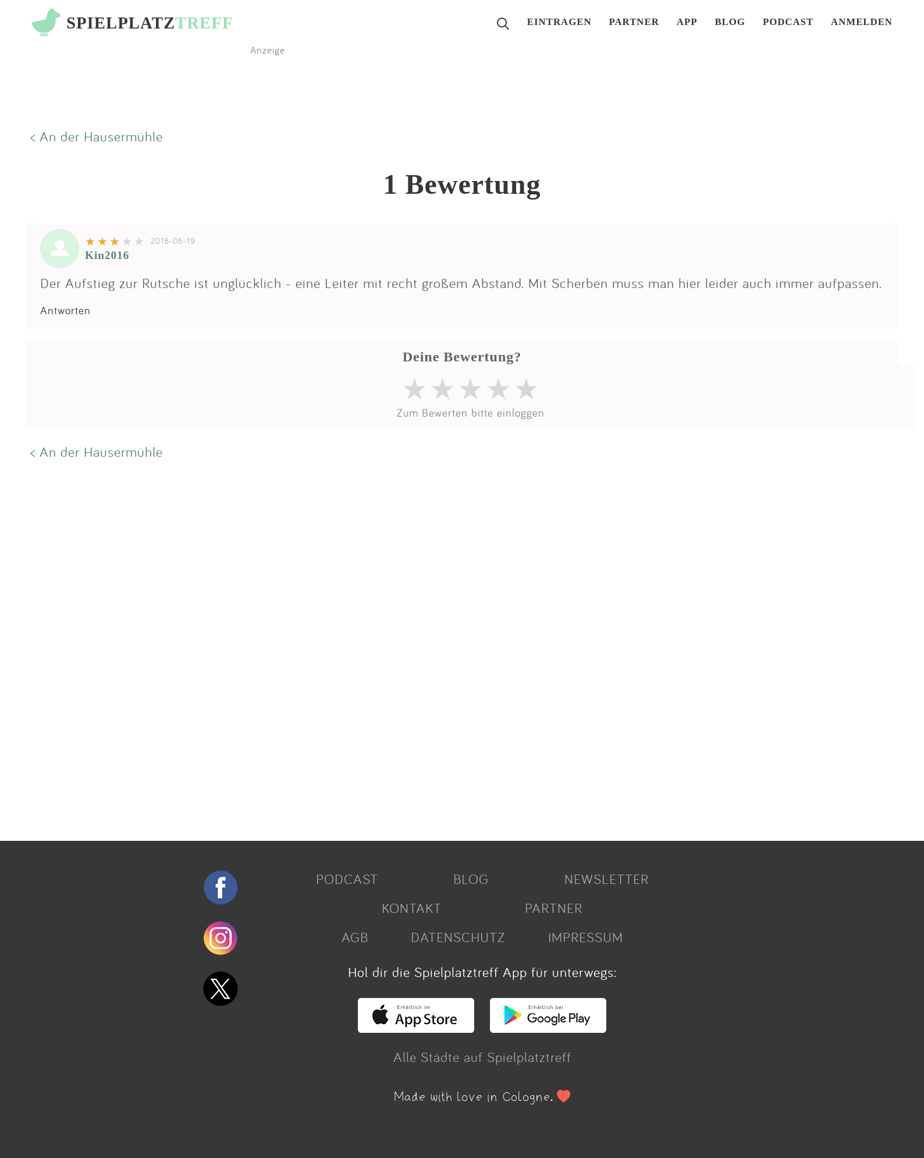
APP (687, 22)
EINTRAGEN (559, 22)
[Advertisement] (375, 648)
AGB (355, 937)
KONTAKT (412, 908)
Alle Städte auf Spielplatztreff (482, 1056)
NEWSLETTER (606, 878)
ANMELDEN (862, 22)
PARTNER (634, 22)
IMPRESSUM (585, 937)
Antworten (65, 310)
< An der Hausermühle (96, 136)
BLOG (730, 22)
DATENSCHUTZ (458, 937)
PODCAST (788, 22)
